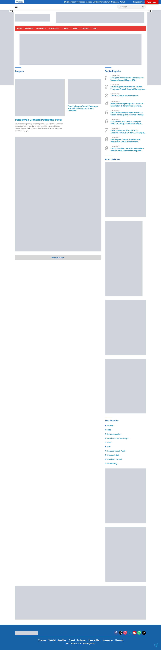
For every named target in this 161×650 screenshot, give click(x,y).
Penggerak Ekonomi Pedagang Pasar (38, 119)
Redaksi (52, 640)
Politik (75, 28)
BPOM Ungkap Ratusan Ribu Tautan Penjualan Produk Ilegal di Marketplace (127, 88)
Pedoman (81, 640)
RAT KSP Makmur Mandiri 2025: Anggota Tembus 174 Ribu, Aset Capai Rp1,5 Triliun (127, 131)
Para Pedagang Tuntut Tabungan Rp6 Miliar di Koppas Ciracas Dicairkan (83, 108)
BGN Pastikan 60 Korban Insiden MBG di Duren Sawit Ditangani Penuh (98, 2)
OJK (109, 430)
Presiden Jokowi (114, 459)
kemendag (112, 463)
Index (94, 28)
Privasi (72, 640)
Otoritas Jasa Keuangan (118, 438)
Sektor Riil (53, 28)
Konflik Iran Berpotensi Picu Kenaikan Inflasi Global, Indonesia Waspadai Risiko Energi (127, 149)
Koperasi (85, 28)
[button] (143, 7)
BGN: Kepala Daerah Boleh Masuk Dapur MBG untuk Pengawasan (125, 140)
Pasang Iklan (94, 640)
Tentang (42, 640)
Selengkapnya (58, 257)
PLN (109, 447)
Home (19, 28)
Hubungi (119, 640)
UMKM (110, 426)
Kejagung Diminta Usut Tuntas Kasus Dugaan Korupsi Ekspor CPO (127, 79)
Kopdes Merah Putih (116, 451)
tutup (11, 11)
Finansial (40, 28)
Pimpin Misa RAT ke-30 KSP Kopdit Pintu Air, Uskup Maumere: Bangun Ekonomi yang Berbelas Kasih (125, 122)
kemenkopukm (114, 434)
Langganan (108, 640)
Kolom (65, 28)
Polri (109, 442)
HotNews (29, 28)
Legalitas (62, 640)
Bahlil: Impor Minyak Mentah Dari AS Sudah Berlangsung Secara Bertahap (127, 113)
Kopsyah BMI (113, 455)
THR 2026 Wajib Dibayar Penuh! (124, 96)
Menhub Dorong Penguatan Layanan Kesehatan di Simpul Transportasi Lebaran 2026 (126, 104)
